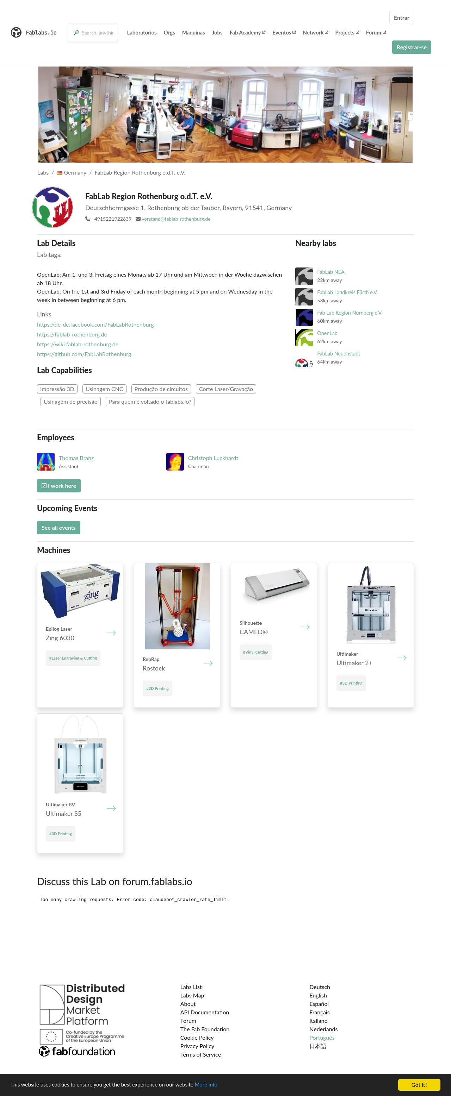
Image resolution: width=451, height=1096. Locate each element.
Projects (347, 32)
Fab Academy (248, 32)
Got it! (419, 1085)
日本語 (317, 1046)
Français (319, 1012)
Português (321, 1037)
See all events (59, 527)
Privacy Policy (197, 1046)
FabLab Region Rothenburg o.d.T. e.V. (140, 172)
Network (315, 32)
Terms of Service (200, 1054)
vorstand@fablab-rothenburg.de (176, 219)
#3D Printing (157, 688)
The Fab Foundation (205, 1029)
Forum (376, 32)
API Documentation (204, 1012)
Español (319, 1003)
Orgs (169, 32)
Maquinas (193, 32)
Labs (43, 172)
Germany (71, 172)
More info (217, 1085)
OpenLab (327, 333)
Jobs (217, 32)
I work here (59, 485)
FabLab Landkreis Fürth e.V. (347, 292)
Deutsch (319, 986)
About (188, 1003)
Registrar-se (412, 47)
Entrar (401, 17)
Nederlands (323, 1029)
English (318, 995)
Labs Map (192, 995)
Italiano (318, 1020)
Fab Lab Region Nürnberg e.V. (349, 313)
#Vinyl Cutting (255, 652)
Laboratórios (141, 32)
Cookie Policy (197, 1037)
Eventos (284, 32)
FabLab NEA (330, 272)
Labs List (191, 986)
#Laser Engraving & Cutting (73, 658)
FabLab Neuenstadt (338, 354)
